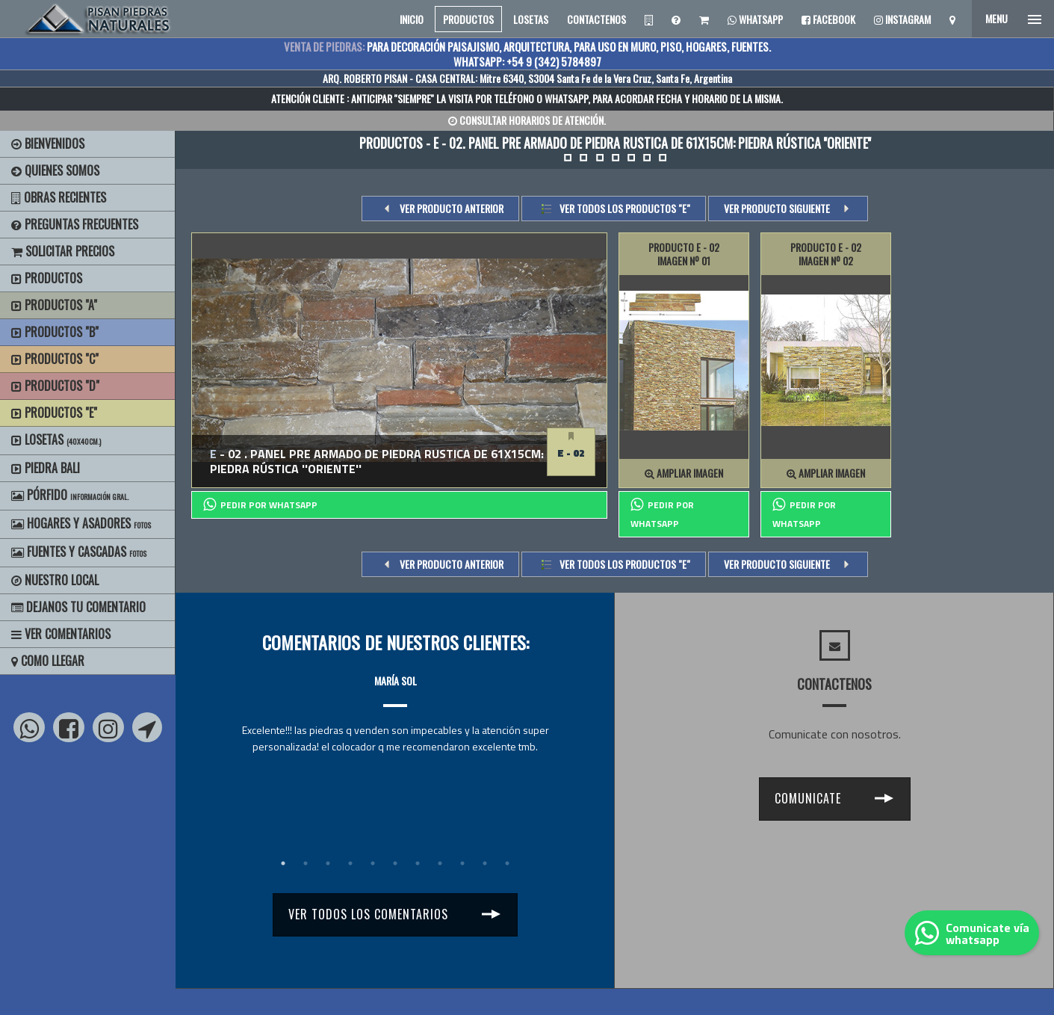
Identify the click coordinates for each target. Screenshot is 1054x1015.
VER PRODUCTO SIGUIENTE (777, 208)
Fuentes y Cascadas (78, 552)
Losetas (56, 439)
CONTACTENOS (596, 19)
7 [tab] (417, 863)
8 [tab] (440, 863)
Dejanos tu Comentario (78, 607)
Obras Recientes (58, 197)
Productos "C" (55, 359)
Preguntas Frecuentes (74, 224)
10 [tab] (484, 863)
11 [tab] (507, 863)
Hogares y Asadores (81, 523)
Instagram (902, 19)
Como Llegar (47, 661)
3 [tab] (327, 863)
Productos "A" (54, 305)
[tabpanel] (395, 700)
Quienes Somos (55, 170)
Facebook (828, 19)
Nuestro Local (55, 580)
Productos (46, 278)
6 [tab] (395, 863)
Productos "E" (54, 413)
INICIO (412, 19)
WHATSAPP (566, 98)
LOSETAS (530, 19)
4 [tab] (350, 863)
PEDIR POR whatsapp (260, 504)
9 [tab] (462, 863)
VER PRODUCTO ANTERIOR (451, 208)
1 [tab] (283, 863)
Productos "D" (55, 386)
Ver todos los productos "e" (624, 208)
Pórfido (69, 495)
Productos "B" (55, 332)
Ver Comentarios (61, 634)
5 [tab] (372, 863)
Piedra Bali (45, 468)
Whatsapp (755, 19)
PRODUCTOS (468, 19)
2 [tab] (305, 863)
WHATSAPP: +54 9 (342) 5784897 (527, 61)
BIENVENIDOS (47, 143)
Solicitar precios (62, 251)
